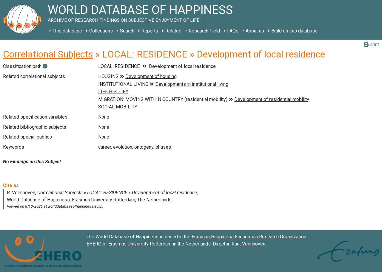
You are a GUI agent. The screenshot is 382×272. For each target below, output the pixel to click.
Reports (149, 31)
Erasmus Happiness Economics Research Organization (249, 237)
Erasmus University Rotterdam (140, 244)
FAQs (232, 31)
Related (173, 31)
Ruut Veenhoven (248, 244)
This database (67, 31)
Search (127, 31)
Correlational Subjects (48, 54)
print (371, 44)
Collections (101, 31)
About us (255, 31)
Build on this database (294, 31)
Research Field (204, 31)
